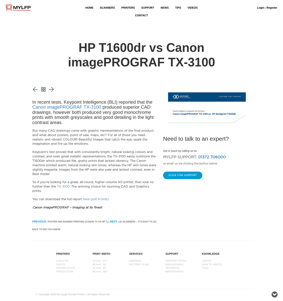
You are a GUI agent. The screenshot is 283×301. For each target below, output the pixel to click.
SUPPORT (147, 7)
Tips (178, 7)
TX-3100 (63, 186)
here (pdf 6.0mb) (96, 199)
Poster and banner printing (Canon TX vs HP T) (70, 221)
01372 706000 (212, 157)
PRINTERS (128, 7)
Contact (141, 15)
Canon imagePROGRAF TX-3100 (66, 107)
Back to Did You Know (46, 229)
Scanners (107, 7)
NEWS (165, 7)
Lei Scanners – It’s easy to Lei (133, 221)
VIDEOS (193, 7)
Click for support (182, 175)
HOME (89, 7)
